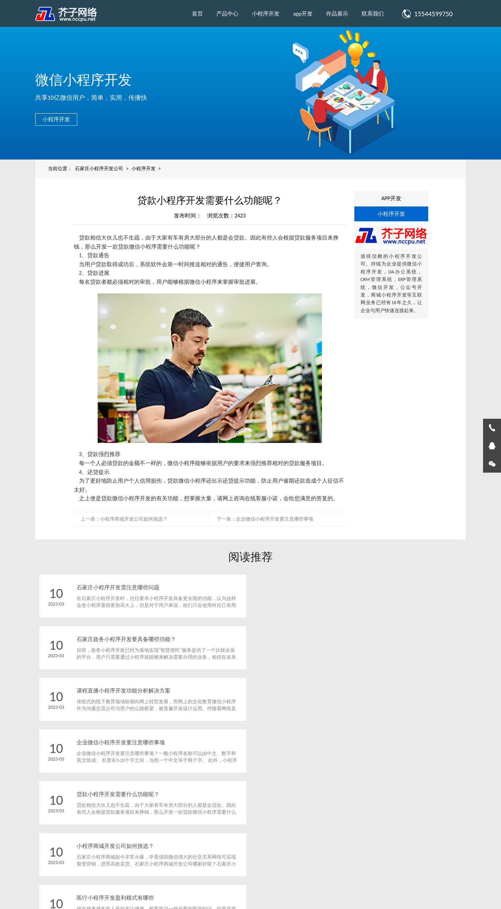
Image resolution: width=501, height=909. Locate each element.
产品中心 (227, 13)
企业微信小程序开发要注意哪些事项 (274, 519)
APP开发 (391, 198)
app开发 (303, 13)
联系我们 (373, 13)
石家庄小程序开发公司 (99, 169)
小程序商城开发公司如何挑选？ (134, 519)
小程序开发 (265, 13)
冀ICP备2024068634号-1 (323, 890)
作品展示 (337, 13)
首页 (197, 13)
